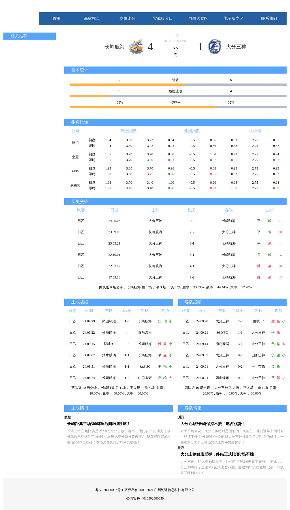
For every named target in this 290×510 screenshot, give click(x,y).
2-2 (192, 232)
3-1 (192, 255)
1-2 (192, 277)
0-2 (127, 344)
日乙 (175, 35)
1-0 (127, 321)
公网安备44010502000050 (145, 498)
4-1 (192, 266)
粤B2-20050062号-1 (109, 490)
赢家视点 (92, 18)
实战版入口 (163, 18)
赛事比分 (127, 18)
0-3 (240, 355)
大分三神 (236, 47)
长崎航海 (115, 47)
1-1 (192, 243)
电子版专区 (234, 18)
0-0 (192, 221)
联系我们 (269, 18)
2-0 (240, 321)
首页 (57, 18)
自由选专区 (198, 18)
